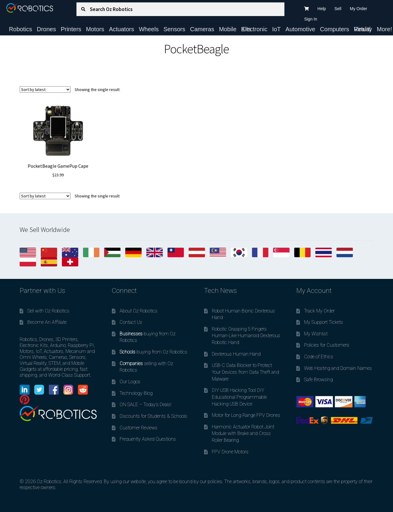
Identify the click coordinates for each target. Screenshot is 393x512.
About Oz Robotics (138, 311)
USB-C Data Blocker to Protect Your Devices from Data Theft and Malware (245, 371)
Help (321, 8)
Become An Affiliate (47, 322)
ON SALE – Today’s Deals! (145, 404)
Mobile (228, 29)
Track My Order (319, 311)
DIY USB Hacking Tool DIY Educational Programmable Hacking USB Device (239, 396)
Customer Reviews (138, 428)
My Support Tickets (323, 322)
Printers (71, 29)
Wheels (149, 29)
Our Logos (130, 381)
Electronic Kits (254, 29)
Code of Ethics (318, 356)
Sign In (310, 19)
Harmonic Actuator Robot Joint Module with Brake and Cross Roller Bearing (243, 433)
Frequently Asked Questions (148, 439)
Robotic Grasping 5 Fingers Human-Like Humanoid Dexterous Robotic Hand (246, 335)
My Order (358, 8)
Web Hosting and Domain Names (338, 368)
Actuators (121, 29)
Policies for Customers (326, 345)
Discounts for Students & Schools (153, 416)
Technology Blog (136, 393)
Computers (334, 29)
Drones (46, 29)
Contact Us (131, 322)
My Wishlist (316, 334)
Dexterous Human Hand (236, 354)
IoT (276, 29)
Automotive (300, 29)
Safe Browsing (318, 379)
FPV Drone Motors (230, 452)
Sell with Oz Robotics (48, 311)
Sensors (174, 29)
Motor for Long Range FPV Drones (246, 415)
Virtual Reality (363, 29)
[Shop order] (45, 89)
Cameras (202, 29)
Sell (337, 8)
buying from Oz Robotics (153, 352)
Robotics (20, 29)
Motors (95, 29)
